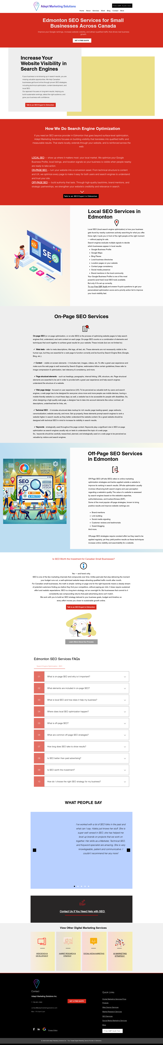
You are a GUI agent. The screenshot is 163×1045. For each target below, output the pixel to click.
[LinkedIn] (38, 1029)
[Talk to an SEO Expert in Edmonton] (40, 105)
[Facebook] (33, 1029)
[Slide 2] (77, 886)
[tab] (49, 666)
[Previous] (34, 850)
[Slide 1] (74, 886)
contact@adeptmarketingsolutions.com (44, 1008)
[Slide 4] (85, 886)
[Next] (128, 850)
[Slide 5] (88, 886)
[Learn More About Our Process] (81, 641)
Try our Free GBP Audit (98, 286)
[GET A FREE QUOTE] (82, 40)
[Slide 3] (81, 886)
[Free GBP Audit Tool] (122, 6)
